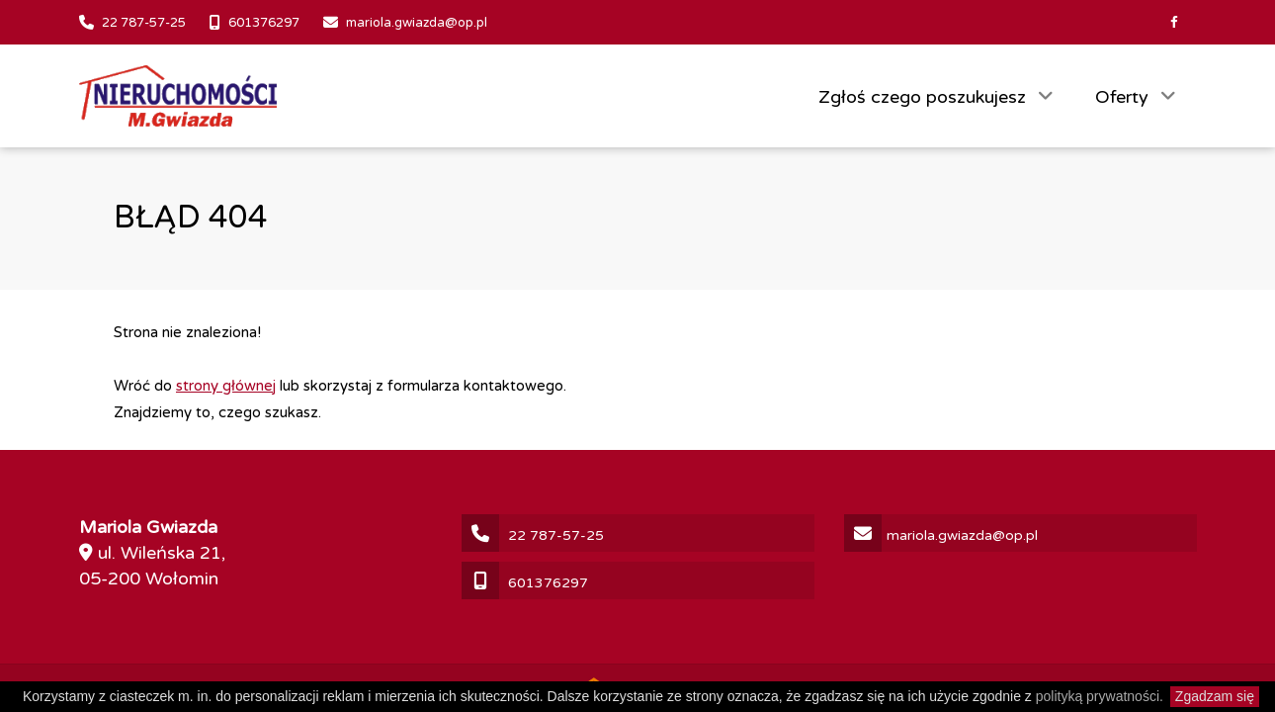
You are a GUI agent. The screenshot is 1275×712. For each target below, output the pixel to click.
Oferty (1124, 97)
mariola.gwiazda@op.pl (416, 23)
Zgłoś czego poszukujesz (924, 97)
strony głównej (226, 386)
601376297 (263, 23)
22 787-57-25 (144, 23)
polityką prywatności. (1099, 696)
